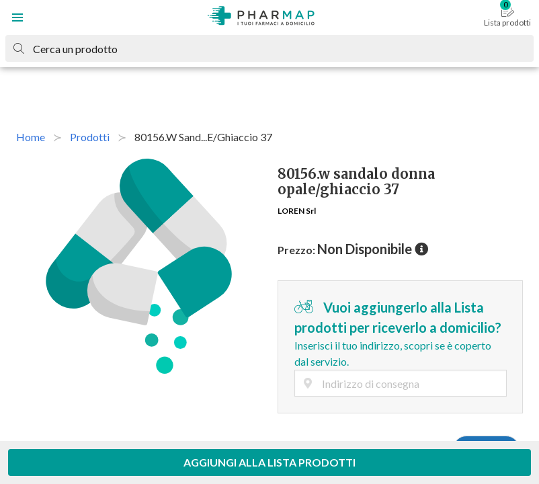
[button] (17, 17)
